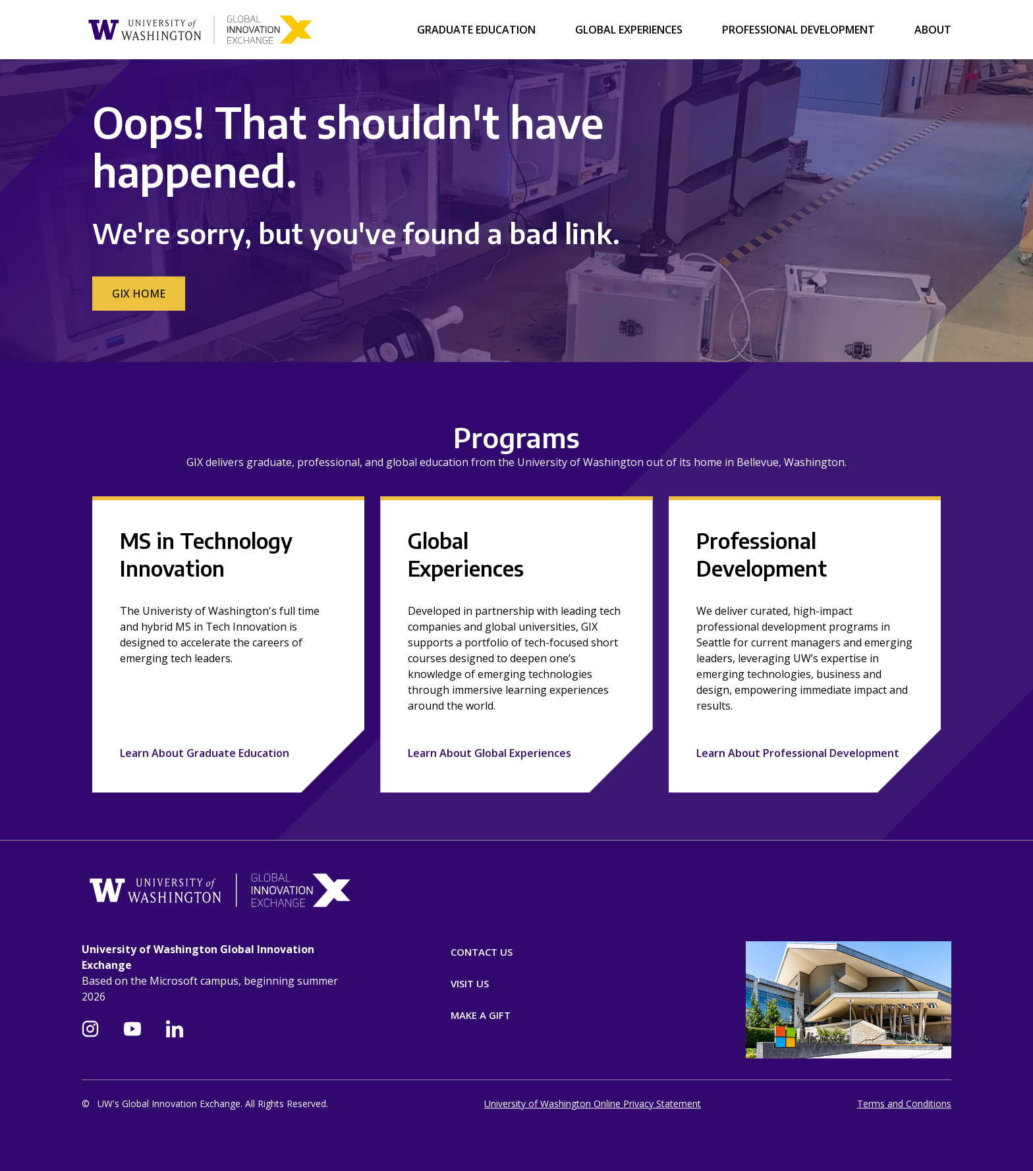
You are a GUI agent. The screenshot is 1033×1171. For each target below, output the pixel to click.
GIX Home (138, 293)
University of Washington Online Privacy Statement (592, 1103)
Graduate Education (476, 29)
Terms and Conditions (904, 1103)
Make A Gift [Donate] (481, 1015)
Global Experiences (629, 29)
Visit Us (470, 983)
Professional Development (798, 29)
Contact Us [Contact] (482, 951)
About (932, 29)
